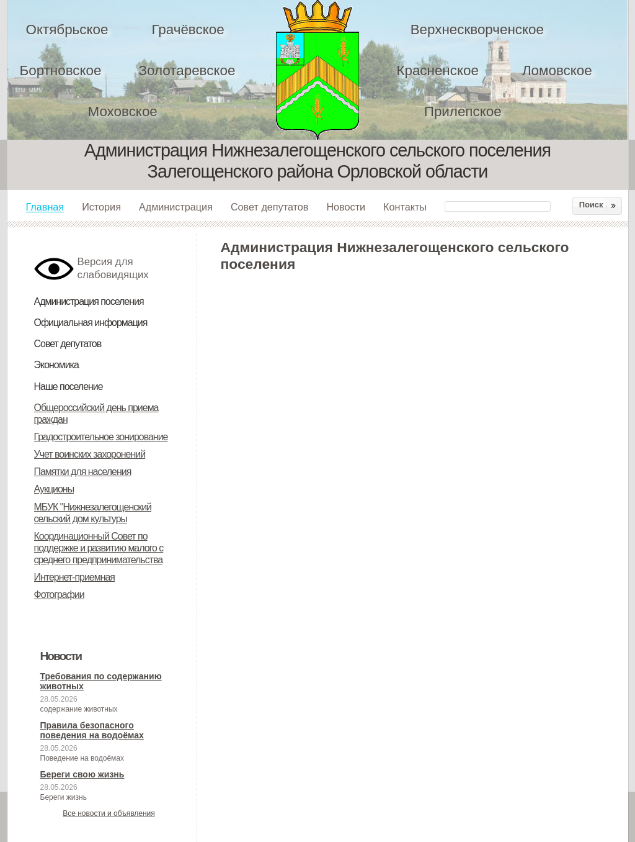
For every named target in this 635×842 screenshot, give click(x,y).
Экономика (56, 365)
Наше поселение (68, 386)
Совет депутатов (270, 207)
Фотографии (59, 594)
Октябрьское (67, 29)
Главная (45, 207)
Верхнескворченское (477, 29)
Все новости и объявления (109, 813)
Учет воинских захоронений (90, 454)
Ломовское (557, 70)
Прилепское (463, 111)
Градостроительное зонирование (101, 437)
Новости (345, 207)
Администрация (176, 207)
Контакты (405, 207)
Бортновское (61, 70)
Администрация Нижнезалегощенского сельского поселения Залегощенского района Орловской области (325, 70)
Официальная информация (91, 322)
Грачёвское (187, 29)
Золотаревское (186, 70)
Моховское (123, 111)
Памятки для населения (82, 471)
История (101, 207)
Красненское (437, 70)
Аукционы (54, 489)
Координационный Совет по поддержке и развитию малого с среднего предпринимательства (99, 548)
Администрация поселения (89, 301)
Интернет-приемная (74, 577)
